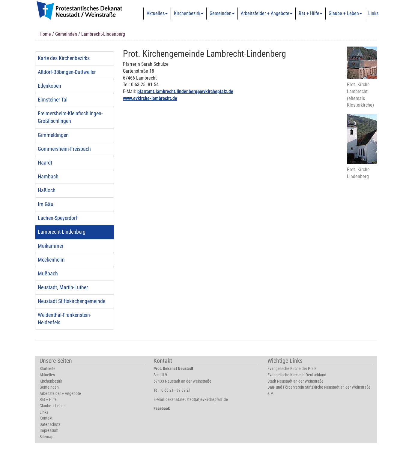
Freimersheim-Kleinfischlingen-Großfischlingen (70, 117)
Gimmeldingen (53, 135)
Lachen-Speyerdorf (57, 218)
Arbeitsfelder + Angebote (266, 13)
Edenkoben (49, 86)
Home (45, 34)
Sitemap (46, 436)
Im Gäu (45, 204)
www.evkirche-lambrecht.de (150, 98)
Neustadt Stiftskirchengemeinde (71, 301)
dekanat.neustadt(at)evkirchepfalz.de (197, 399)
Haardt (45, 163)
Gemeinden (222, 13)
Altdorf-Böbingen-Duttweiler (67, 72)
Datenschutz (50, 424)
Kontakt (46, 418)
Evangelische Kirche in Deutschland (296, 375)
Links (373, 13)
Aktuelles (157, 13)
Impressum (49, 430)
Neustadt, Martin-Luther (63, 287)
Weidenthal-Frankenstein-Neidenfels (64, 319)
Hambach (48, 177)
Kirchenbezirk (188, 13)
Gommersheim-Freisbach (64, 149)
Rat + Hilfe (310, 13)
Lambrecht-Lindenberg (61, 232)
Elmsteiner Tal (52, 100)
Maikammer (50, 246)
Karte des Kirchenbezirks (64, 58)
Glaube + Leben (345, 13)
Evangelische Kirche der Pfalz (291, 368)
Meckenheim (51, 260)
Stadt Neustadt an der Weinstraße (295, 381)
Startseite (47, 368)
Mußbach (48, 274)
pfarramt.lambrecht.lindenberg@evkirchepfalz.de (185, 91)
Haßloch (46, 190)
